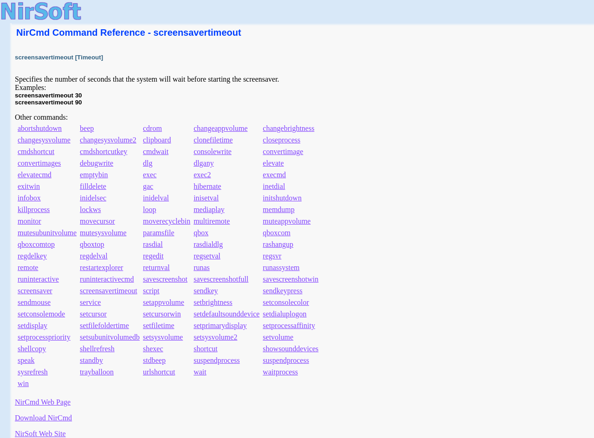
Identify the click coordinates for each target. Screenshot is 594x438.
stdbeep (154, 360)
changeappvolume (220, 128)
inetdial (274, 186)
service (90, 302)
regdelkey (32, 256)
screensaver (35, 291)
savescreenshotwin (290, 279)
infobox (29, 198)
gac (148, 186)
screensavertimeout (108, 291)
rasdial (153, 244)
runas (202, 267)
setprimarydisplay (220, 325)
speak (26, 360)
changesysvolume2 (108, 140)
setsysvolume (163, 337)
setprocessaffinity (289, 325)
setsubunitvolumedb (110, 337)
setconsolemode (41, 314)
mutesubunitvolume (47, 233)
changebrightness (288, 128)
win (23, 383)
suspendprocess (217, 360)
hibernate (207, 186)
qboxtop (92, 244)
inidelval (156, 198)
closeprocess (281, 140)
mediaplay (209, 209)
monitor (29, 221)
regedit (153, 256)
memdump (278, 209)
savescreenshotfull (221, 279)
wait (200, 372)
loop (149, 209)
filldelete (93, 186)
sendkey (206, 291)
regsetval (207, 256)
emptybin (94, 175)
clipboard (157, 140)
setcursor (93, 314)
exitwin (29, 186)
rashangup (278, 244)
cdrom (152, 128)
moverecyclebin (166, 221)
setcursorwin (162, 314)
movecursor (97, 221)
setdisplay (32, 325)
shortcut (206, 349)
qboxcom (277, 233)
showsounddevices (290, 349)
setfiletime (158, 325)
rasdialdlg (208, 244)
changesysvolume (44, 140)
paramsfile (158, 233)
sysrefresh (33, 372)
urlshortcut (159, 372)
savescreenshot (165, 279)
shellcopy (32, 349)
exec (149, 175)
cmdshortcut (36, 151)
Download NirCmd (43, 418)
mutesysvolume (103, 233)
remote (28, 267)
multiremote (212, 221)
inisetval (206, 198)
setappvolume (163, 302)
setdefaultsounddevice (226, 314)
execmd (274, 175)
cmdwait (155, 151)
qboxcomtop (36, 244)
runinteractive (38, 279)
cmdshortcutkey (103, 151)
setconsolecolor (286, 302)
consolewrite (213, 151)
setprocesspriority (44, 337)
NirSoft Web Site (40, 434)
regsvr (272, 256)
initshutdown (282, 198)
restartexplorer (101, 267)
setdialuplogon (284, 314)
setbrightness (213, 302)
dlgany (204, 163)
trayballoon (97, 372)
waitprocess (280, 372)
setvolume (278, 337)
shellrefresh (97, 349)
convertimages (39, 163)
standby (91, 360)
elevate (273, 163)
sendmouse (34, 302)
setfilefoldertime (104, 325)
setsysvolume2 (215, 337)
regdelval (94, 256)
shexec (153, 349)
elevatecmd (35, 175)
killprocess (34, 209)
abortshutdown (40, 128)
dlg (147, 163)
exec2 (202, 175)
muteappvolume (286, 221)
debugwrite (96, 163)
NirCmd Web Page (43, 402)
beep (87, 128)
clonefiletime (213, 140)
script (151, 291)
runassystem (281, 267)
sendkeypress (282, 291)
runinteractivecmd (107, 279)
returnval (156, 267)
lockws (90, 209)
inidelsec (93, 198)
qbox (201, 233)
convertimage (283, 151)
